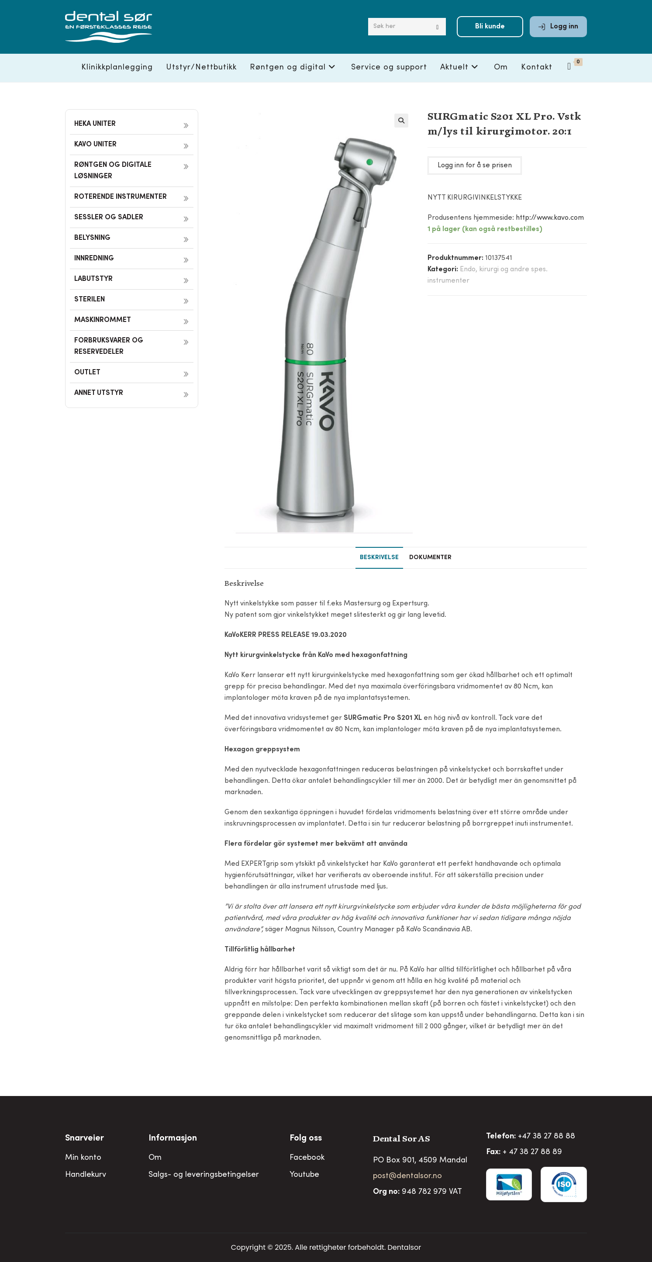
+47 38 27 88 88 (546, 1137)
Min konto (83, 1158)
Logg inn (558, 27)
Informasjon (172, 1138)
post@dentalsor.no (407, 1176)
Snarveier (84, 1138)
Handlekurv (85, 1175)
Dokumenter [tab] (430, 558)
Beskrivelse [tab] (379, 558)
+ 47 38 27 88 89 (532, 1152)
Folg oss (306, 1138)
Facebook (307, 1158)
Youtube (304, 1175)
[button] (401, 121)
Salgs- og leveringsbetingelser (203, 1175)
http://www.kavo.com (550, 217)
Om (155, 1158)
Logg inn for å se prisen (475, 165)
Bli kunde (490, 27)
